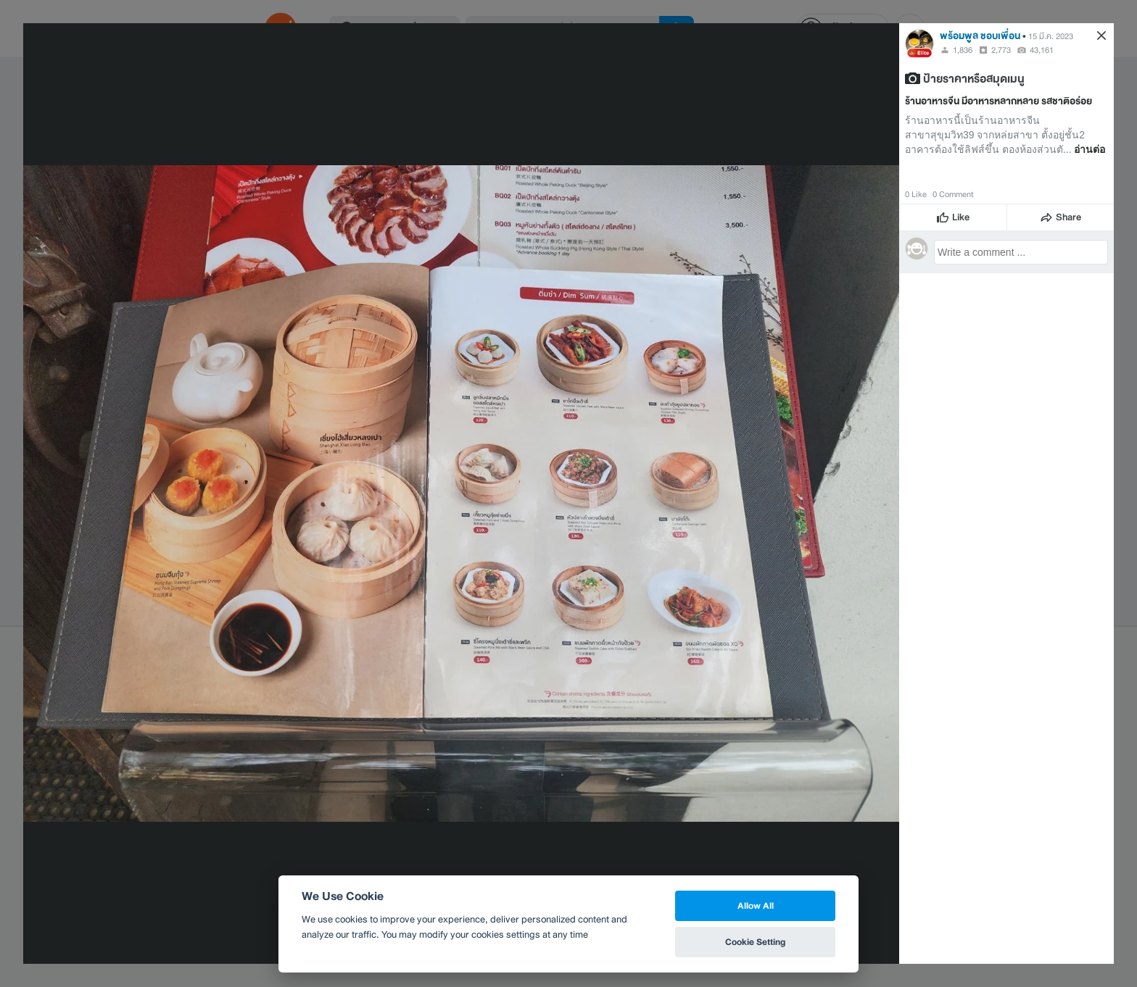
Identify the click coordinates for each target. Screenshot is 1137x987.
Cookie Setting (755, 942)
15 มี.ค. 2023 (1050, 36)
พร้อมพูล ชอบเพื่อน (980, 35)
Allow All (755, 905)
